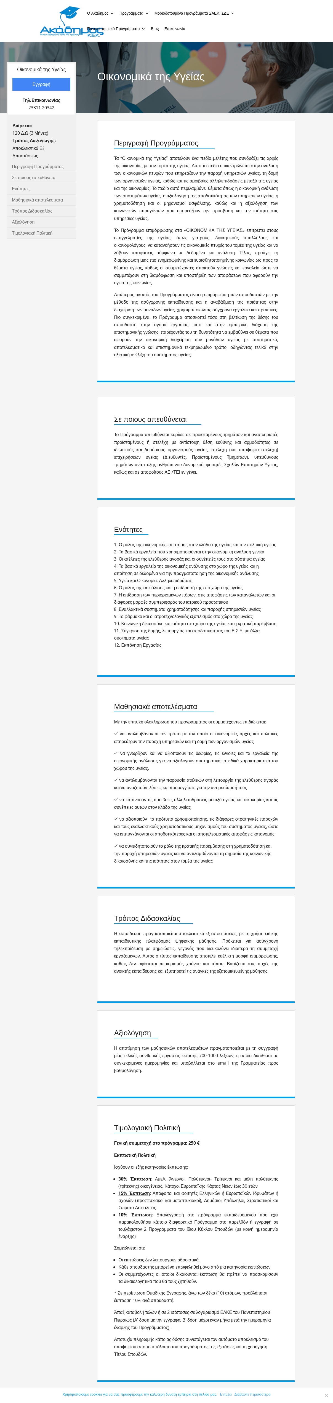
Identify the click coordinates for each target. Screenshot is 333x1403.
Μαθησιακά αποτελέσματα (37, 200)
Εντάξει (225, 1394)
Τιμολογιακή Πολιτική (32, 233)
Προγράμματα (131, 13)
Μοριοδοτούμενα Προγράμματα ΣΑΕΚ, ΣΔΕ (191, 13)
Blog (155, 28)
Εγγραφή (41, 84)
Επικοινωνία (174, 28)
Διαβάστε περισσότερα (253, 1394)
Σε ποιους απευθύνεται (34, 177)
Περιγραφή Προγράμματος (37, 166)
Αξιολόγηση (23, 222)
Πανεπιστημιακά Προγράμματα (113, 28)
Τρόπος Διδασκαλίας (32, 211)
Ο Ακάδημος (97, 13)
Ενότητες (21, 188)
